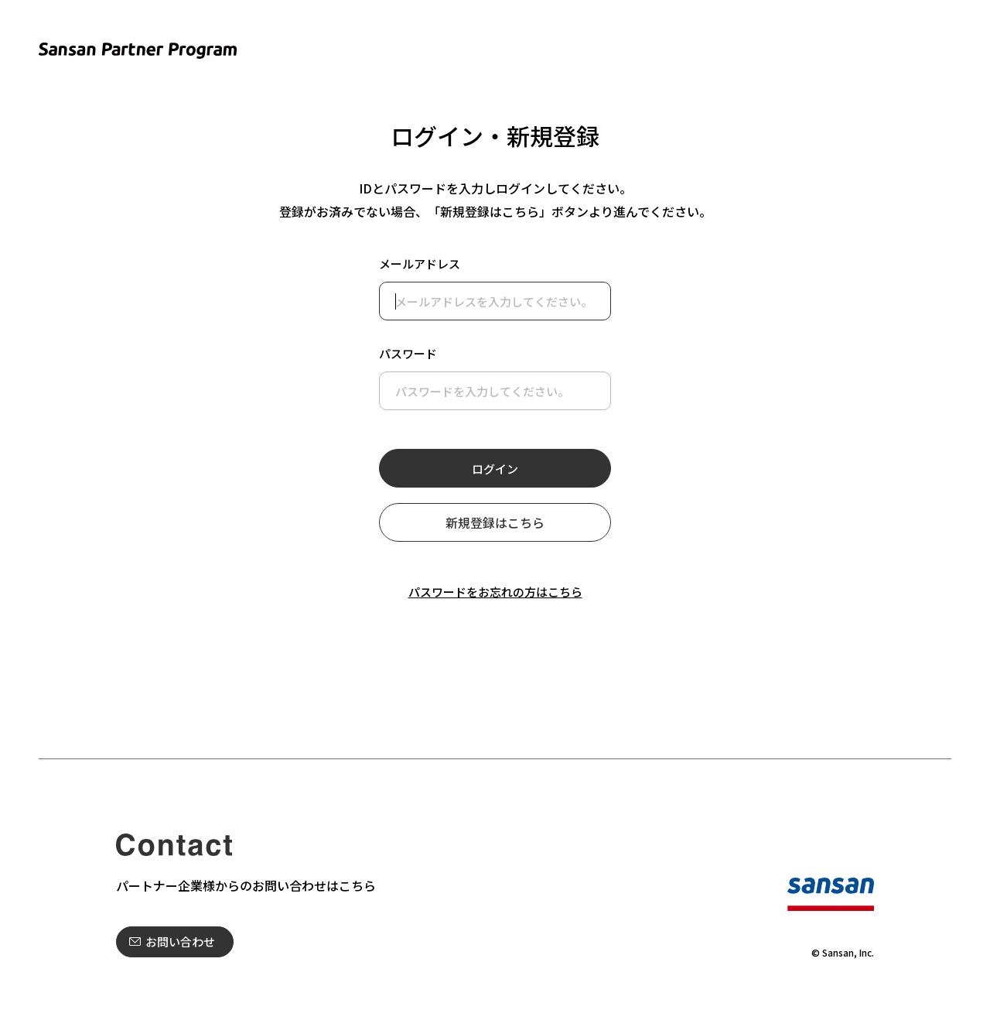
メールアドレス (419, 263)
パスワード (408, 353)
